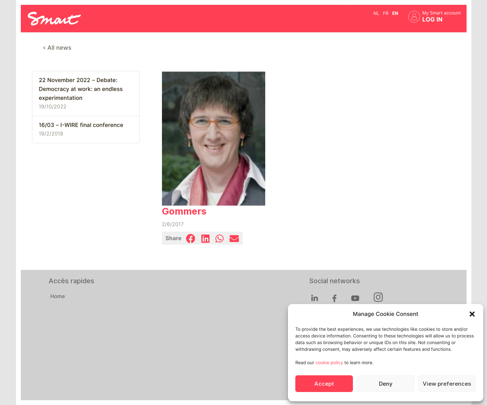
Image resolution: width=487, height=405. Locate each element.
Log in (432, 19)
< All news (57, 47)
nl (376, 13)
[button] (472, 314)
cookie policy (329, 362)
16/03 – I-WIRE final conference (81, 125)
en (395, 13)
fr (386, 13)
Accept (324, 383)
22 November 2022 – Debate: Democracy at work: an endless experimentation (81, 89)
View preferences (447, 383)
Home (58, 297)
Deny (385, 383)
